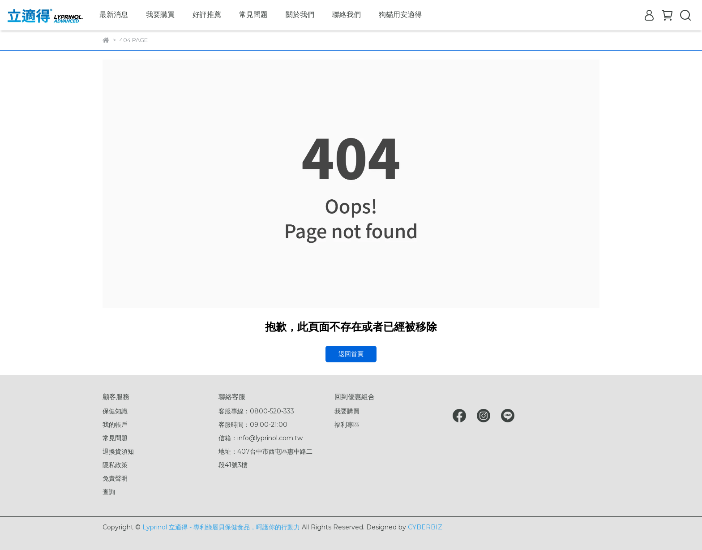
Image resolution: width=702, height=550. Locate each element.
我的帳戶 (115, 425)
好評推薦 (207, 14)
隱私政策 (115, 465)
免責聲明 (115, 478)
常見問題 (253, 14)
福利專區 (347, 425)
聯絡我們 (346, 14)
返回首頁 (351, 354)
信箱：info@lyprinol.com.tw (260, 438)
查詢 (109, 492)
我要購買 (160, 14)
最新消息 (113, 14)
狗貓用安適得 (400, 14)
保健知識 (115, 411)
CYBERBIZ (425, 527)
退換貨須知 (118, 451)
